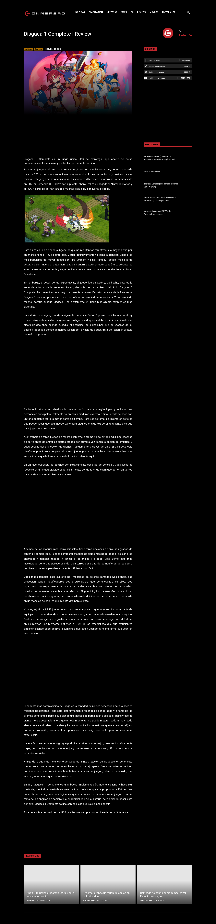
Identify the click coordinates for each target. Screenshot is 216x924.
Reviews (38, 49)
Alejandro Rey (32, 900)
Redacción (185, 35)
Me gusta (186, 60)
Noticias (28, 49)
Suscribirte (185, 78)
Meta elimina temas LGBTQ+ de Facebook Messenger (157, 213)
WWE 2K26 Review (152, 171)
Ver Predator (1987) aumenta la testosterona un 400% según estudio (160, 158)
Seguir (187, 66)
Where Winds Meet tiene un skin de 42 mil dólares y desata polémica (160, 199)
